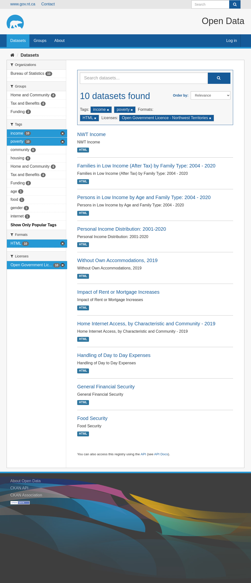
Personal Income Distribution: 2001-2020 (121, 229)
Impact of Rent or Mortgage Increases (118, 292)
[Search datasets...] (144, 78)
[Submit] (234, 4)
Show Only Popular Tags (33, 225)
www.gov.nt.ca (22, 4)
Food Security (92, 418)
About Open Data (25, 481)
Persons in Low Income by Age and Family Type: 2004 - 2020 (144, 197)
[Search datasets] (216, 4)
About (59, 40)
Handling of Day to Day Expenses (114, 355)
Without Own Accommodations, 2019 (117, 260)
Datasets (18, 40)
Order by (180, 95)
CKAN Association (26, 495)
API (143, 454)
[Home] (12, 55)
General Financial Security (106, 386)
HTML (83, 150)
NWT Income (91, 134)
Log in (231, 40)
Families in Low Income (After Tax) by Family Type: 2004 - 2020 (146, 165)
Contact (48, 4)
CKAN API (19, 488)
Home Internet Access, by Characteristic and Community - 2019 (146, 323)
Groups (40, 40)
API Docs (161, 454)
